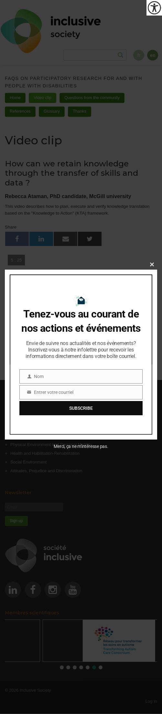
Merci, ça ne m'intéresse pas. (81, 446)
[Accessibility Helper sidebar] (154, 8)
